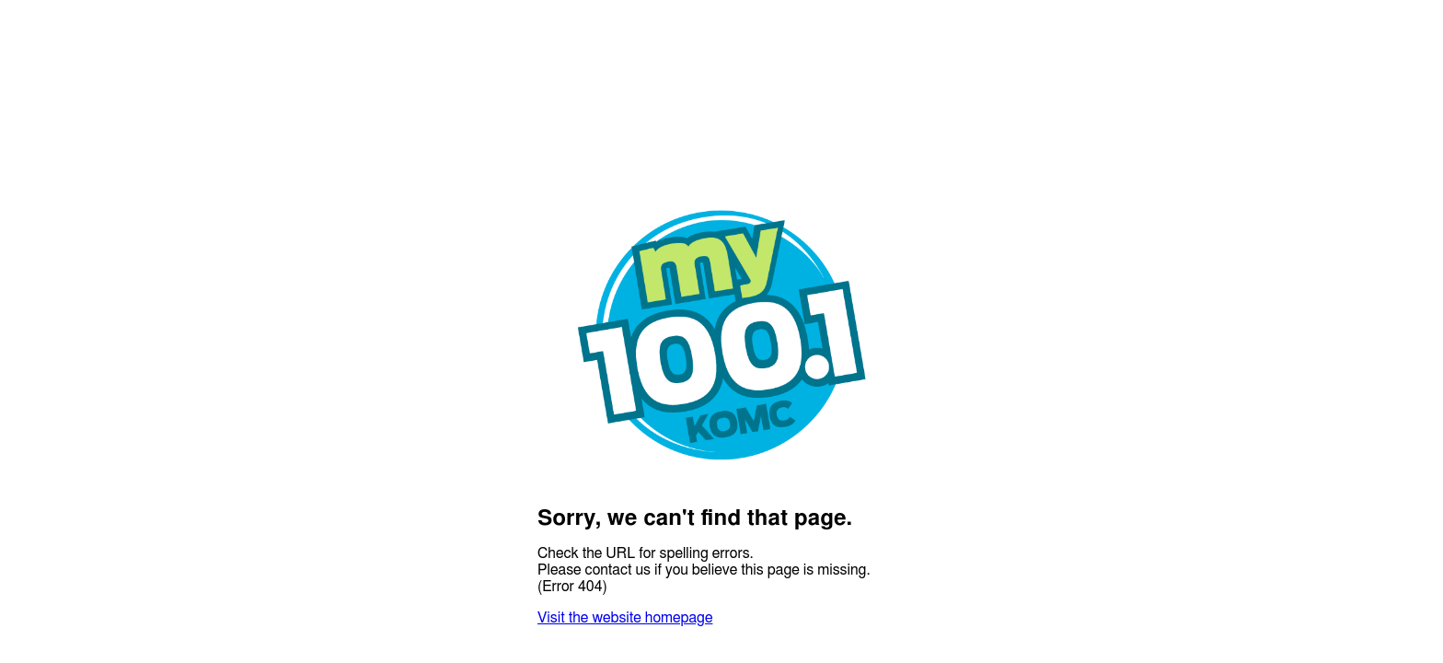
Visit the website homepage (624, 618)
